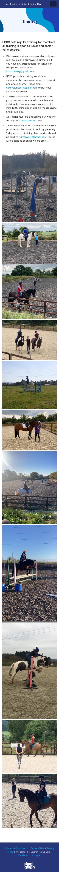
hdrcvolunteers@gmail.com (21, 87)
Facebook (23, 855)
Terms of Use (37, 848)
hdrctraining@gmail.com (20, 71)
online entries (28, 120)
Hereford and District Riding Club (23, 4)
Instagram (37, 855)
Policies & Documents (16, 848)
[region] (29, 20)
